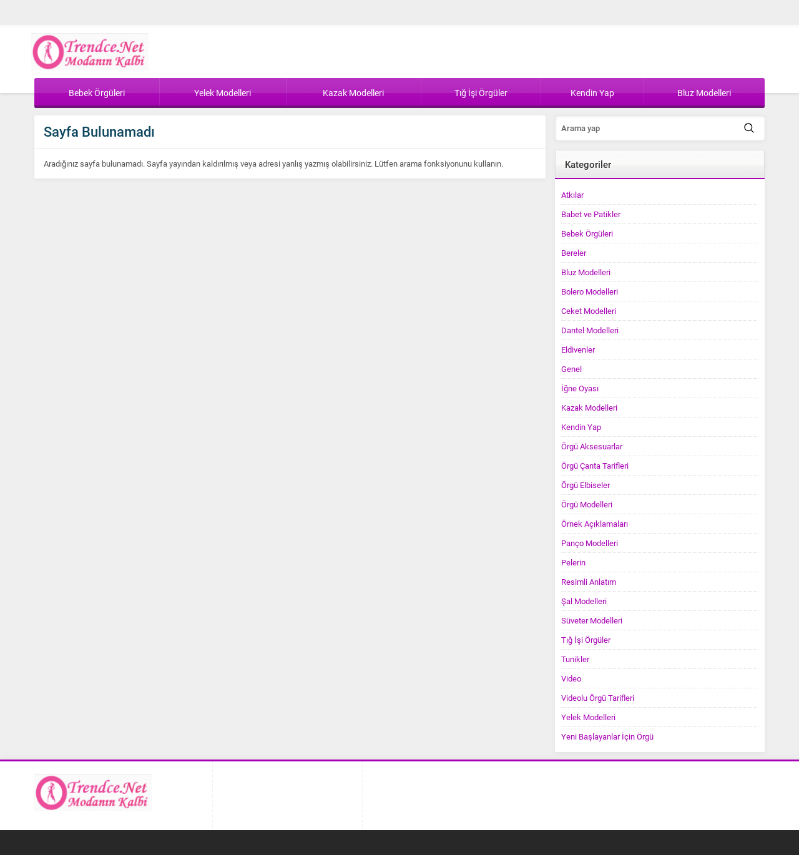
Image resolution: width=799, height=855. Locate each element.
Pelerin (573, 562)
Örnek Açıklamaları (594, 523)
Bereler (573, 252)
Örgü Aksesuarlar (591, 446)
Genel (571, 368)
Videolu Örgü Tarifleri (597, 697)
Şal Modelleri (584, 601)
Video (571, 678)
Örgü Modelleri (586, 504)
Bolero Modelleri (589, 291)
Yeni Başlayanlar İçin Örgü (607, 736)
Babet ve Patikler (590, 214)
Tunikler (575, 659)
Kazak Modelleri (589, 407)
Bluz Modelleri (585, 272)
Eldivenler (578, 349)
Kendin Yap (581, 426)
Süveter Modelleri (591, 620)
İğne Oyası (580, 388)
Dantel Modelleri (590, 330)
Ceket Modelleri (588, 310)
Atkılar (572, 194)
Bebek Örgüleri (587, 233)
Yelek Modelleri (588, 717)
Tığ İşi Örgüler (585, 639)
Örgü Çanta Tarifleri (595, 465)
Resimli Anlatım (588, 581)
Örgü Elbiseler (585, 485)
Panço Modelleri (589, 543)
